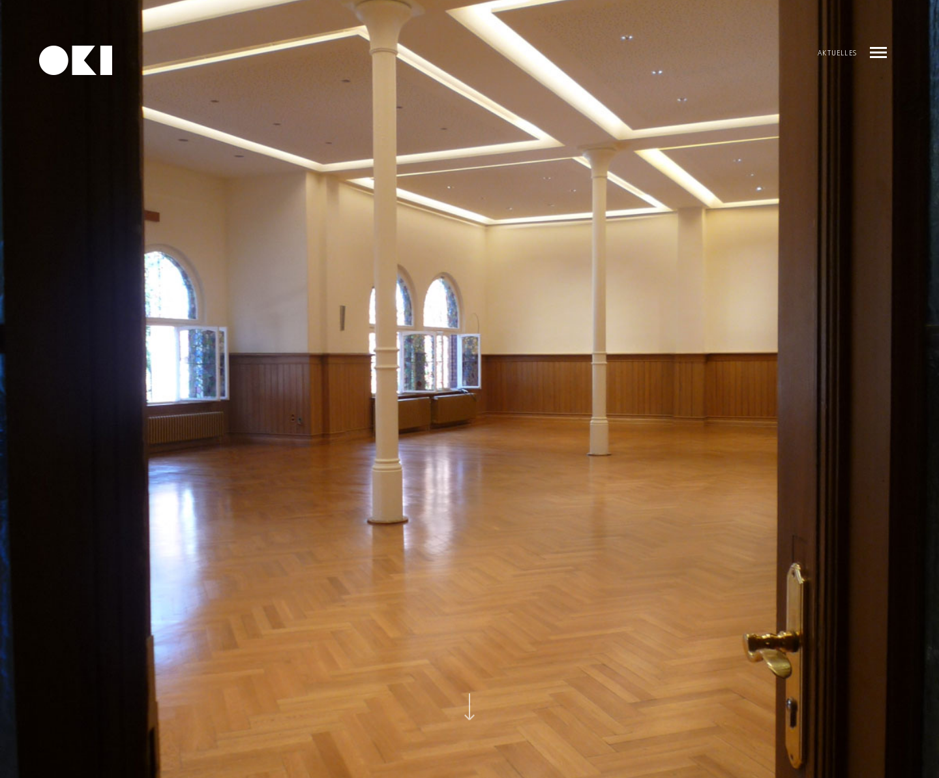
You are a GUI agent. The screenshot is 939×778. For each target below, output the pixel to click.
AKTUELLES (837, 54)
